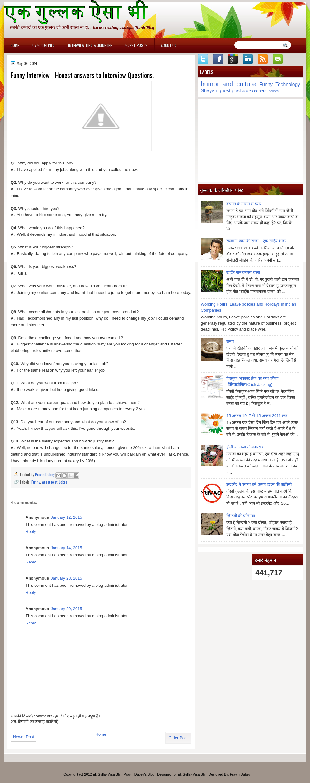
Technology (287, 84)
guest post (49, 481)
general (260, 91)
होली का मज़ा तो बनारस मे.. (246, 447)
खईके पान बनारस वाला (243, 272)
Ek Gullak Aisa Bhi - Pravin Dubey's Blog (123, 774)
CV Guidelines (43, 45)
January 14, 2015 (66, 547)
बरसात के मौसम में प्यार (243, 204)
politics (274, 91)
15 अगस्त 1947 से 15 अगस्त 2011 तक (256, 415)
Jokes (63, 481)
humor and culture (228, 83)
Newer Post (23, 736)
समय (230, 341)
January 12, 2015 (66, 517)
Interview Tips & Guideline (90, 45)
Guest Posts (136, 45)
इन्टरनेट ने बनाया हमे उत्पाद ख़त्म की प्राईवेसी (259, 484)
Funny (35, 481)
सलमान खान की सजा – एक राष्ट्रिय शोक (256, 241)
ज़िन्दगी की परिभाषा (240, 515)
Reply (31, 531)
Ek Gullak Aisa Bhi (192, 774)
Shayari (209, 90)
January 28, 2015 (66, 578)
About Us (169, 45)
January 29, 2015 (66, 608)
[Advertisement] (250, 140)
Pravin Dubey (45, 474)
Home (15, 45)
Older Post (178, 737)
